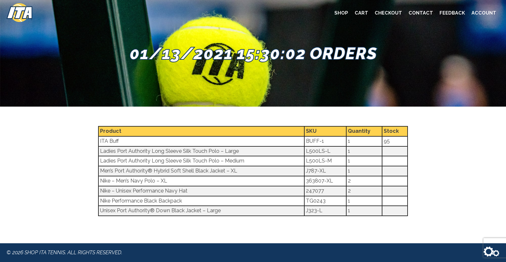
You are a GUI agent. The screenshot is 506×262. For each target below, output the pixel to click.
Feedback (452, 13)
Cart (361, 13)
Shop (341, 13)
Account (483, 13)
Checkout (388, 13)
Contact (421, 13)
